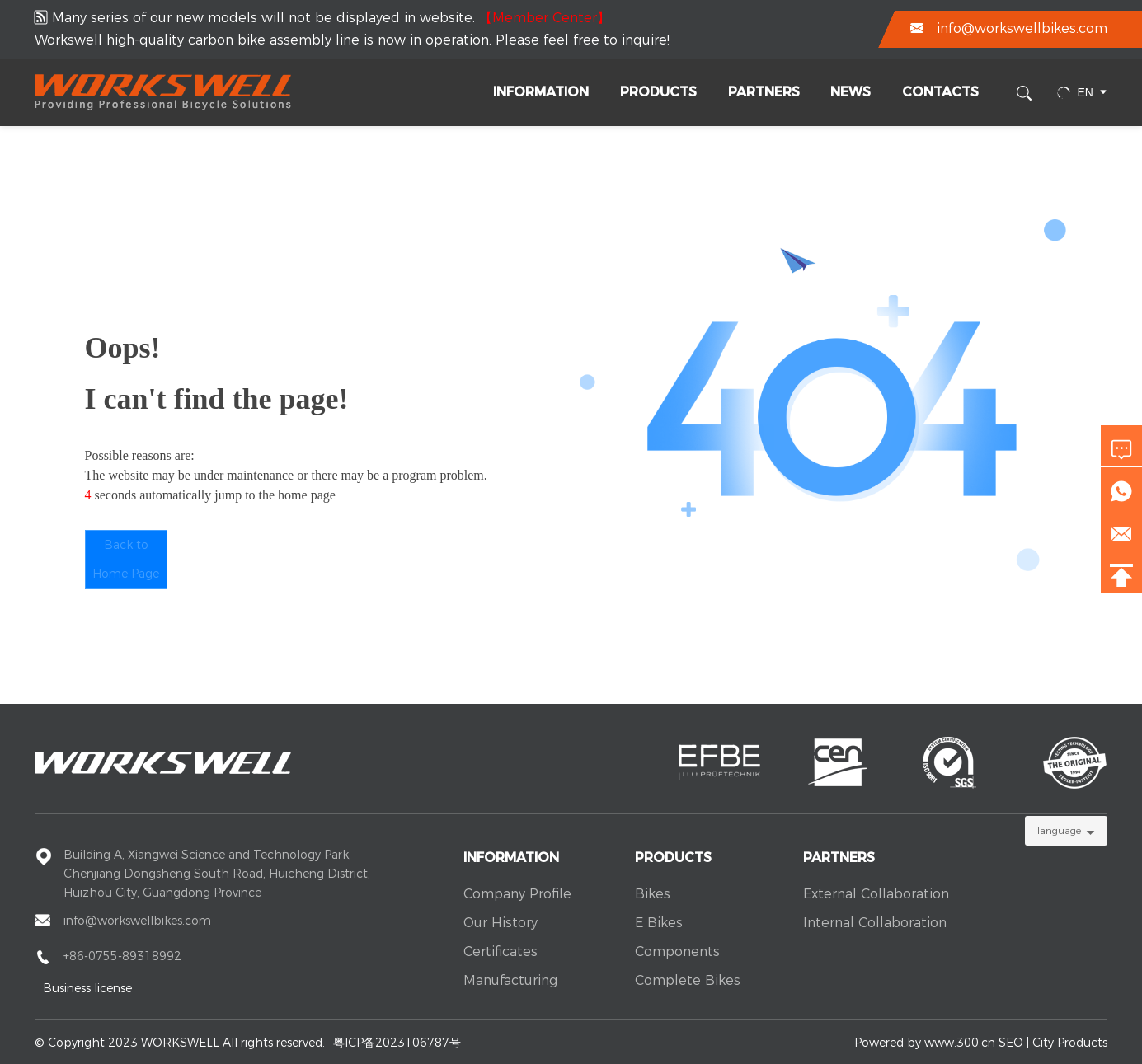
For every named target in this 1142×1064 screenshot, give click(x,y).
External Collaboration (876, 894)
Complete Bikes (687, 980)
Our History (500, 922)
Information (541, 92)
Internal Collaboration (875, 922)
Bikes (652, 894)
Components (677, 951)
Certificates (500, 951)
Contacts (940, 92)
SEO (1011, 1042)
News (850, 92)
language (1059, 830)
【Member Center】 (544, 18)
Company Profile (517, 894)
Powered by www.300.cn (924, 1042)
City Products (1069, 1042)
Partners (764, 92)
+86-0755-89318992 (122, 956)
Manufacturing (510, 980)
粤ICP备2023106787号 (397, 1042)
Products (658, 92)
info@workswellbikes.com (1022, 28)
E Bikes (659, 922)
